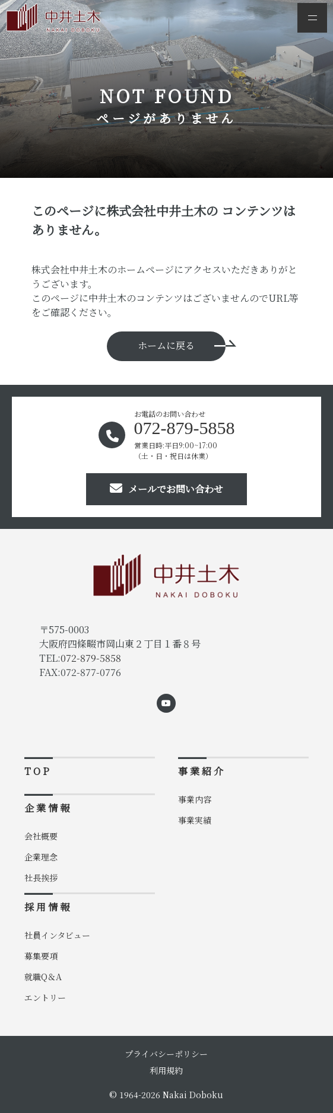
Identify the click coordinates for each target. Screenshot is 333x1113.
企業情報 (48, 808)
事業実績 (194, 820)
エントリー (45, 997)
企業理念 (41, 857)
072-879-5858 (91, 658)
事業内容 (194, 799)
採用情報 (48, 907)
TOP (38, 771)
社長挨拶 (41, 878)
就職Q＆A (43, 977)
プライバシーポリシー (166, 1054)
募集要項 (41, 956)
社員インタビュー (57, 935)
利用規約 (166, 1070)
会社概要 (41, 836)
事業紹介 (202, 771)
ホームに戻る (166, 345)
